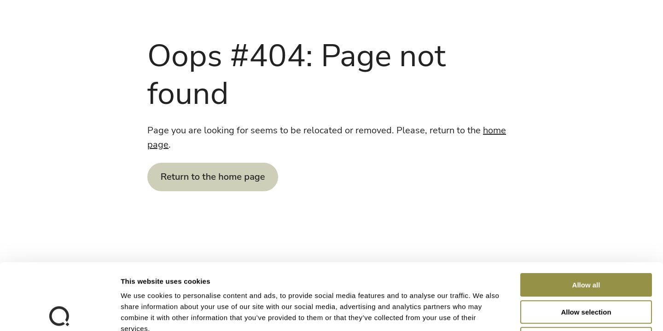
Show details (483, 313)
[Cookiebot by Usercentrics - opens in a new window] (59, 313)
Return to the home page (213, 177)
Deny (586, 272)
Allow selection (586, 246)
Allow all (586, 219)
